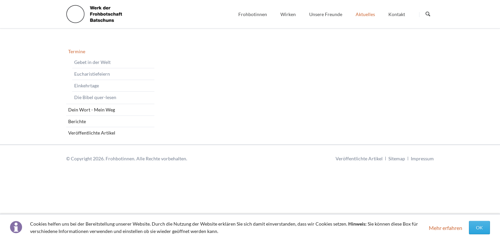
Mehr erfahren (445, 228)
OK (479, 227)
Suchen (427, 14)
